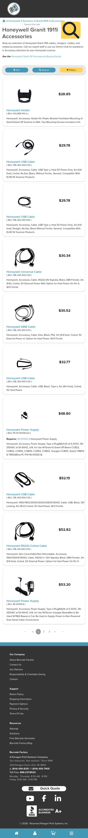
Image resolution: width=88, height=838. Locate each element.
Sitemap (14, 728)
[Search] (71, 21)
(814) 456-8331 (20, 768)
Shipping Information (21, 699)
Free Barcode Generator (22, 738)
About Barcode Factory (22, 660)
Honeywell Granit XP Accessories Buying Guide (36, 56)
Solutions (14, 733)
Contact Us (15, 664)
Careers (14, 679)
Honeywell (14, 21)
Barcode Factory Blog (21, 743)
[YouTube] (30, 798)
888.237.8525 (28, 772)
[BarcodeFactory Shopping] (53, 833)
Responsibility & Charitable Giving (27, 674)
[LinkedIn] (58, 798)
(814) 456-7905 (41, 768)
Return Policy (17, 694)
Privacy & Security (19, 709)
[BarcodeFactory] (13, 8)
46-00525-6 (23, 439)
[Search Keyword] (42, 16)
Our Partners (16, 669)
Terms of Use (17, 713)
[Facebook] (44, 798)
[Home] (4, 21)
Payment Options (19, 704)
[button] (44, 788)
